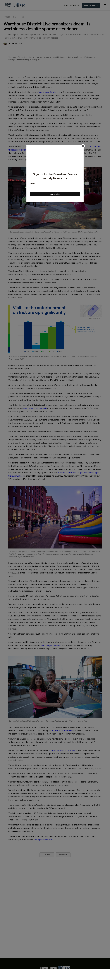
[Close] (83, 146)
